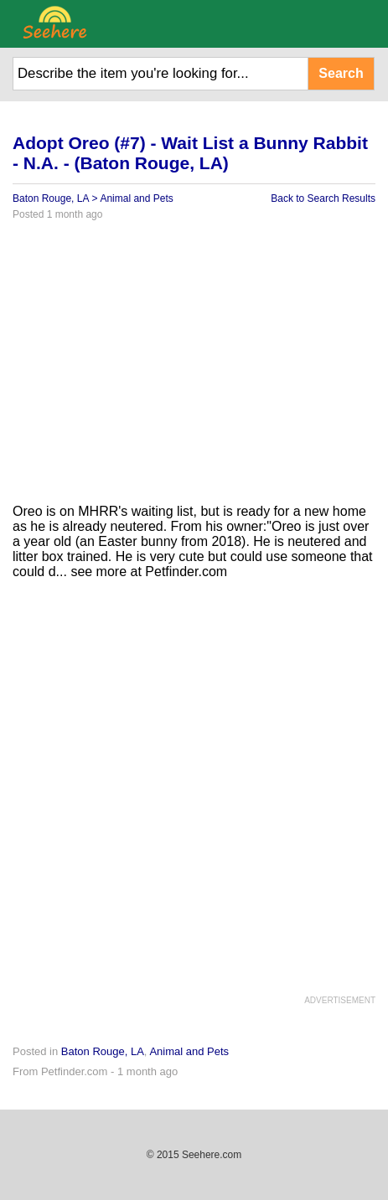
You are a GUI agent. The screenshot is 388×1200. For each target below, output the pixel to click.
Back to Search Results (323, 198)
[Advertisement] (194, 368)
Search (340, 73)
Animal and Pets (136, 198)
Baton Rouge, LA (51, 198)
